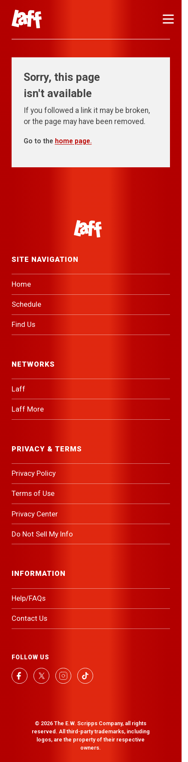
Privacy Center (35, 514)
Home (21, 284)
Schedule (26, 304)
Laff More (28, 409)
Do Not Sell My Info (42, 534)
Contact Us (29, 618)
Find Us (23, 324)
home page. (73, 141)
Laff (18, 389)
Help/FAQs (28, 598)
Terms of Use (33, 493)
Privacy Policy (34, 473)
